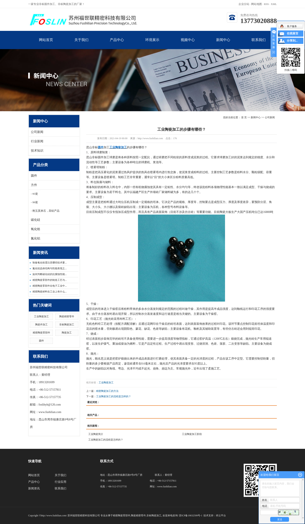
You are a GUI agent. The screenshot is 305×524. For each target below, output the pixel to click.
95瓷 (35, 193)
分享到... (292, 40)
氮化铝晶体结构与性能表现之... (50, 268)
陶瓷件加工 (41, 324)
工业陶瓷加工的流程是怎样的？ (113, 396)
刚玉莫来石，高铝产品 (45, 210)
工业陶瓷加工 (41, 316)
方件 (34, 185)
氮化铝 (35, 238)
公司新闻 (37, 132)
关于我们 (81, 43)
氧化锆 (35, 229)
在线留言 (292, 33)
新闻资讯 (34, 488)
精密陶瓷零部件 (41, 332)
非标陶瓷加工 (66, 324)
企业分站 (243, 4)
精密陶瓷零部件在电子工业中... (50, 285)
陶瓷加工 (67, 332)
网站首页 (46, 43)
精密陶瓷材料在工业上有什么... (50, 291)
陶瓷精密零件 (66, 316)
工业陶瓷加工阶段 (192, 434)
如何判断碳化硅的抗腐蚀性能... (50, 274)
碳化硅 (35, 219)
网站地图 (257, 4)
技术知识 (37, 150)
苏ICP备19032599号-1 (190, 515)
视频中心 (187, 43)
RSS (266, 4)
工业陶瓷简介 (95, 434)
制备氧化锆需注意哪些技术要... (50, 262)
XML (274, 4)
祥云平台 (221, 515)
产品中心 (116, 43)
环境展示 (152, 43)
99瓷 (35, 202)
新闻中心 (223, 43)
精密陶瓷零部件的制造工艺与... (50, 280)
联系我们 (258, 43)
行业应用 (60, 481)
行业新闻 (37, 141)
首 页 (244, 117)
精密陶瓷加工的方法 (107, 391)
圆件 (34, 175)
